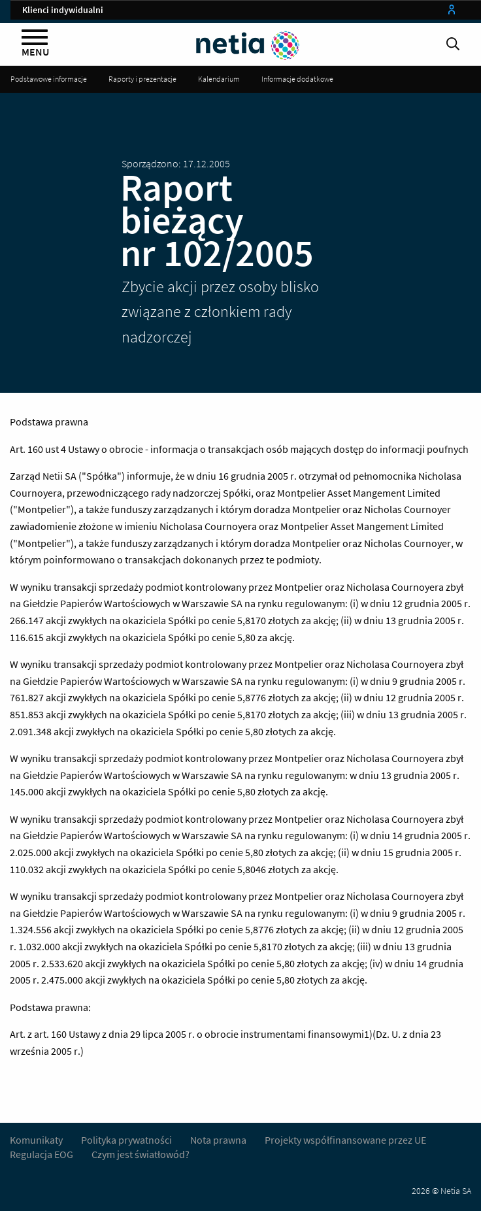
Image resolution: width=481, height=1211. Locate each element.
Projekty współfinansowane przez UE (345, 1139)
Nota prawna (218, 1139)
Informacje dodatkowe (297, 79)
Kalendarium (219, 79)
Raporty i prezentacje (142, 79)
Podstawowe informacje (48, 79)
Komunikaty (36, 1139)
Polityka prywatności (127, 1139)
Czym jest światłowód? (140, 1154)
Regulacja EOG (41, 1154)
